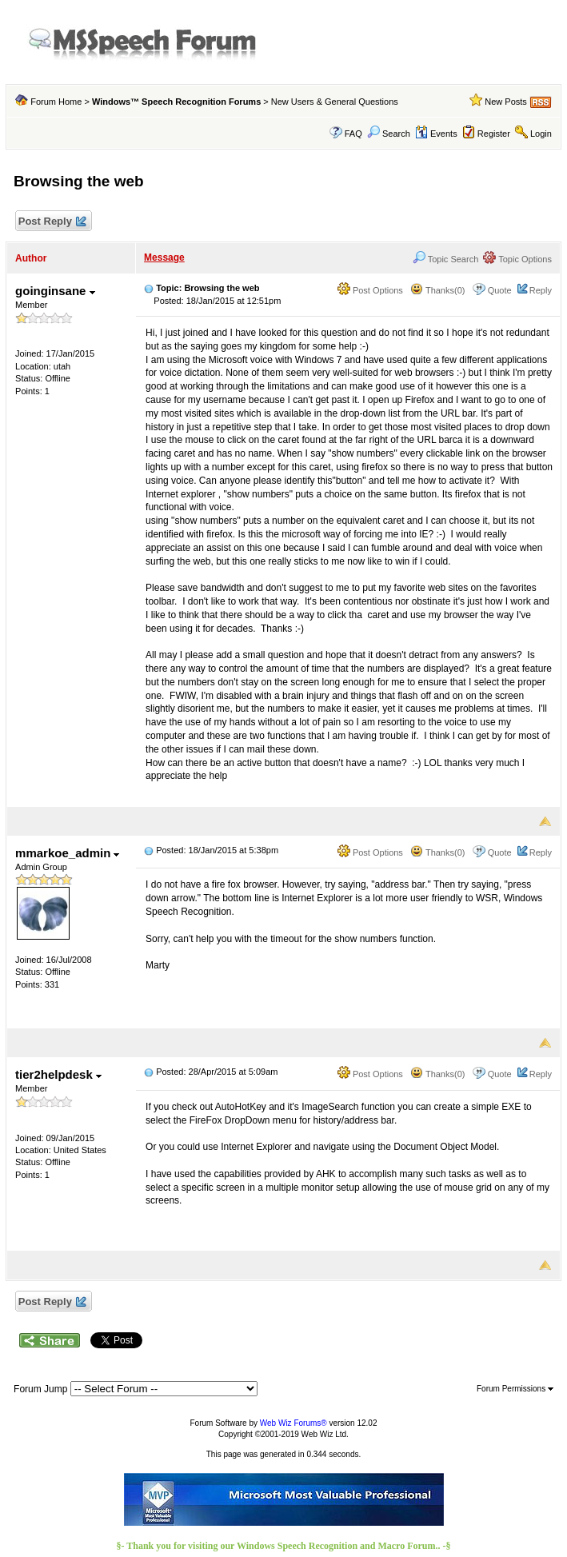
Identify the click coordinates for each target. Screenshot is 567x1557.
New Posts (506, 101)
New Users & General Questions (334, 101)
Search (388, 133)
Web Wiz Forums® (293, 1423)
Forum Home (56, 101)
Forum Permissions (515, 1388)
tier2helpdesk (58, 1074)
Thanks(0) (437, 290)
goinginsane (55, 290)
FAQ (353, 133)
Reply (540, 290)
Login (541, 133)
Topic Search (445, 259)
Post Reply (51, 222)
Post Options (370, 290)
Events (436, 133)
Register (493, 133)
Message (164, 257)
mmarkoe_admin (67, 853)
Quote (500, 290)
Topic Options (517, 259)
